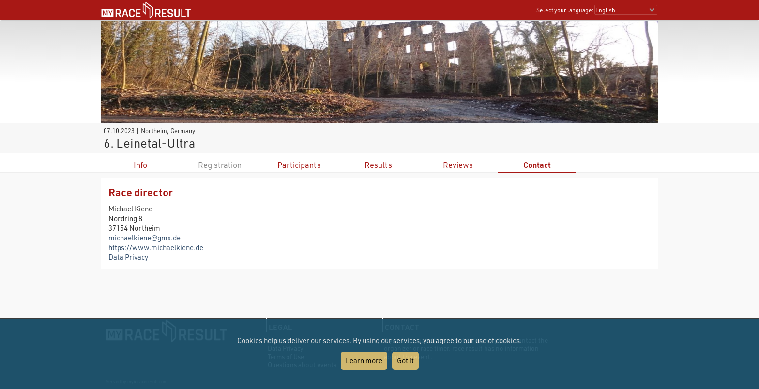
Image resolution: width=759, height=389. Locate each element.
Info (140, 165)
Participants (299, 165)
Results (378, 165)
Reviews (458, 165)
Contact (537, 165)
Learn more (364, 360)
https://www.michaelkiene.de (155, 247)
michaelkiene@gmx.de (144, 237)
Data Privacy (128, 257)
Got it (405, 360)
